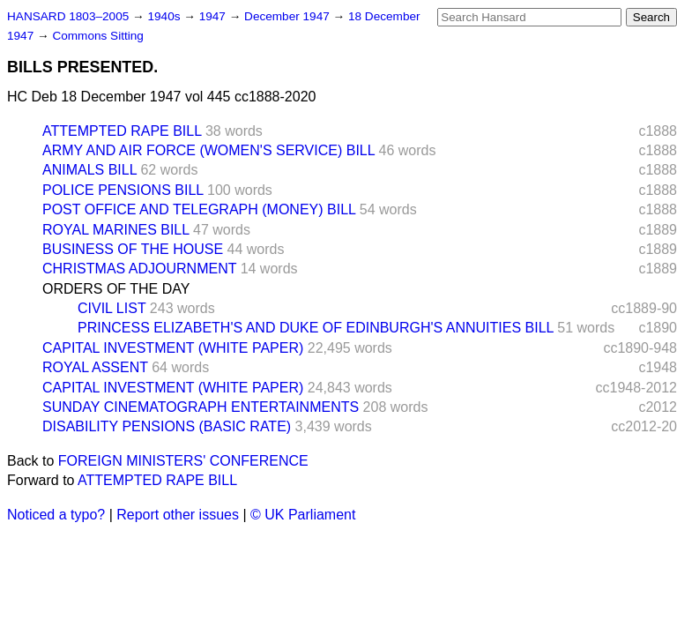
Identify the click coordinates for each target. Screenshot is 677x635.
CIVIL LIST (111, 308)
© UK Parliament (302, 514)
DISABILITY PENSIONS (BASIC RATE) (166, 426)
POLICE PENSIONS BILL (123, 190)
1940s (165, 16)
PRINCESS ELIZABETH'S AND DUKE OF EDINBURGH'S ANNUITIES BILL (316, 327)
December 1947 (288, 16)
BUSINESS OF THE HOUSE (132, 249)
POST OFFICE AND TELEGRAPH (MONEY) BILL (198, 209)
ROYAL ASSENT (95, 367)
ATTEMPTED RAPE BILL (121, 130)
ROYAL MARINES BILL (116, 229)
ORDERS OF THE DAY (116, 288)
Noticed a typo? (56, 514)
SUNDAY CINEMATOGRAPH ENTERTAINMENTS (200, 407)
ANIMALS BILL (89, 169)
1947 (214, 16)
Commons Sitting (98, 35)
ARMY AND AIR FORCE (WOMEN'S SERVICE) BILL (208, 150)
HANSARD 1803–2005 (68, 16)
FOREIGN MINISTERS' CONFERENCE (183, 460)
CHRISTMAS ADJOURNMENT (139, 268)
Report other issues (177, 514)
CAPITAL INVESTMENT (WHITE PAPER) (172, 347)
